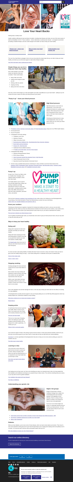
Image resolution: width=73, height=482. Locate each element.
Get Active (10, 337)
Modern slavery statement (42, 462)
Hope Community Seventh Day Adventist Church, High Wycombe (28, 157)
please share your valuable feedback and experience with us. (22, 201)
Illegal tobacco (11, 300)
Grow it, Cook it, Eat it (13, 258)
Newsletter (54, 462)
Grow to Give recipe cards (14, 256)
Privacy (13, 462)
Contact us (33, 462)
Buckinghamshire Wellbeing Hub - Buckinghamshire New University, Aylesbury (31, 142)
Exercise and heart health (14, 315)
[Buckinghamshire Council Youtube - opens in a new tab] (14, 464)
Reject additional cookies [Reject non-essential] (36, 477)
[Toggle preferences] (46, 477)
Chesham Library (57, 165)
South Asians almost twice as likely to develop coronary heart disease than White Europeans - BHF (33, 415)
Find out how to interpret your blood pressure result (19, 213)
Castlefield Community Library (33, 167)
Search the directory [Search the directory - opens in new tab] (14, 444)
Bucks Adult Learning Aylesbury (20, 144)
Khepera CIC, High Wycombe (20, 145)
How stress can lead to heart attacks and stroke (16, 360)
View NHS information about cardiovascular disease (20, 62)
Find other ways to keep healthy (15, 341)
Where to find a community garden (16, 327)
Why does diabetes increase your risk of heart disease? (20, 431)
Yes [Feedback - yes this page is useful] (22, 456)
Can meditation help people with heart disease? (19, 377)
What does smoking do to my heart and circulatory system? (21, 298)
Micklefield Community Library (18, 167)
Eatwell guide (13, 242)
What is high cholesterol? (16, 419)
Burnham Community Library (27, 128)
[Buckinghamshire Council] (13, 2)
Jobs (49, 462)
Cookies (28, 462)
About (9, 462)
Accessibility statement (21, 462)
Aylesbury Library (16, 128)
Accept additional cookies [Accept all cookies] (26, 477)
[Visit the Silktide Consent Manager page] (51, 477)
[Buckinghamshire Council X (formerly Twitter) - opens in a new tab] (11, 464)
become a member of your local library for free (26, 198)
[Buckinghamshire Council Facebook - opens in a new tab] (9, 464)
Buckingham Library (23, 165)
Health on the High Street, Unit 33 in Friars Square (26, 149)
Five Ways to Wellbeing (13, 379)
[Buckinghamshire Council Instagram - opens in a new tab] (16, 464)
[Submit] (63, 2)
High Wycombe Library (41, 128)
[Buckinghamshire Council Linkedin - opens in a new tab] (18, 464)
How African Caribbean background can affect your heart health (25, 417)
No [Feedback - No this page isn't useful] (29, 456)
